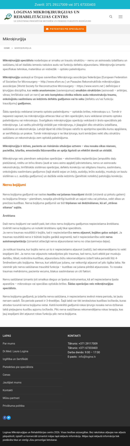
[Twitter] (8, 418)
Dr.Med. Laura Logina (15, 351)
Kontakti (8, 390)
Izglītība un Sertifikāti (15, 359)
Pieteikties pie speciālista (65, 28)
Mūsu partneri (11, 398)
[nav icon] (120, 16)
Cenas (6, 374)
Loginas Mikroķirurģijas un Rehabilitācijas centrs (47, 14)
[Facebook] (5, 418)
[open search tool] (110, 16)
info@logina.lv (87, 356)
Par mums (9, 343)
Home (7, 48)
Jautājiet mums (12, 382)
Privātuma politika (13, 405)
